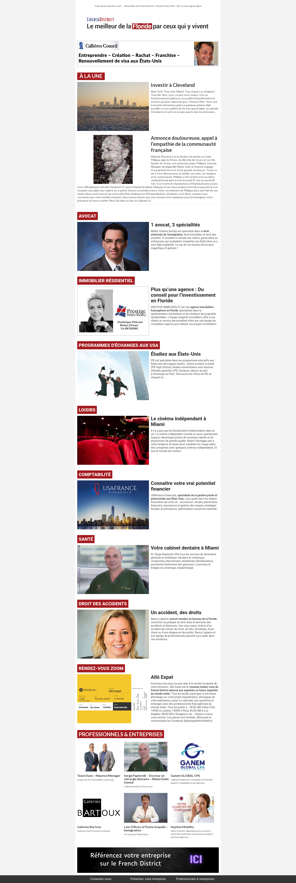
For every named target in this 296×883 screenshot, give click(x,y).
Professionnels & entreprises (195, 879)
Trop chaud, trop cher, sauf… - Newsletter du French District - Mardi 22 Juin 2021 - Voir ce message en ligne (148, 6)
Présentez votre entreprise (148, 879)
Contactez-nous (100, 879)
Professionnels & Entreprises (121, 734)
